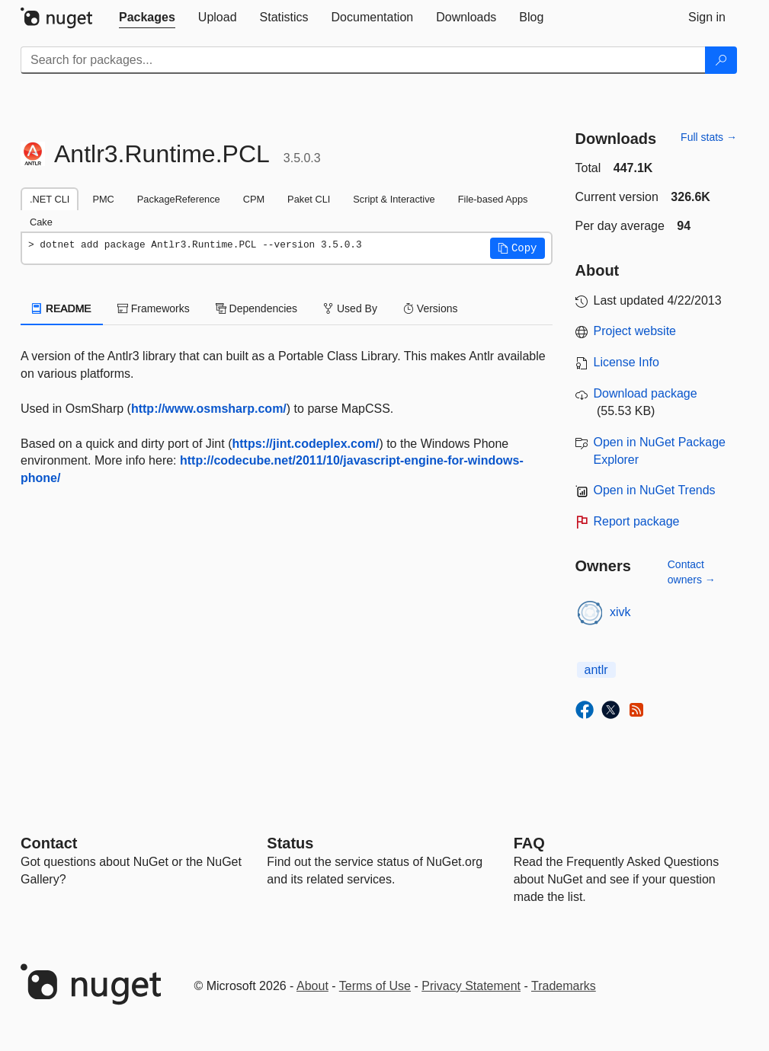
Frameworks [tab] (153, 308)
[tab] (147, 17)
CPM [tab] (253, 199)
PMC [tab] (103, 199)
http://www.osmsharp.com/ (209, 408)
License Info (626, 362)
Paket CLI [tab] (308, 199)
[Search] (721, 60)
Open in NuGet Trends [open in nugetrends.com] (655, 490)
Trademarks (563, 985)
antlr (596, 669)
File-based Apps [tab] (493, 199)
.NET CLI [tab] (49, 199)
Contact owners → (692, 572)
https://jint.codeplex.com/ (305, 443)
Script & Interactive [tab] (393, 199)
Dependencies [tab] (256, 308)
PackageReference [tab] (178, 199)
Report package (637, 521)
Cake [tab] (41, 222)
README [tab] (61, 308)
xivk (620, 611)
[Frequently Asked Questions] (529, 843)
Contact (49, 843)
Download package (645, 393)
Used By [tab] (350, 308)
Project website (635, 330)
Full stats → (709, 137)
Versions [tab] (430, 308)
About (312, 985)
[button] (517, 248)
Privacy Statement (471, 985)
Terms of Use (375, 985)
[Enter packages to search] (363, 60)
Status (290, 843)
